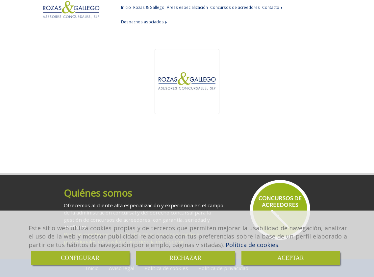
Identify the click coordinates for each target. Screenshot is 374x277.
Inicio (126, 7)
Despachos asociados (144, 21)
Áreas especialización (187, 7)
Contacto (273, 7)
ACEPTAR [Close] (290, 258)
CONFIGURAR (80, 258)
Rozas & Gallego (148, 7)
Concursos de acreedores (235, 7)
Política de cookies (252, 245)
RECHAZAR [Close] (185, 258)
